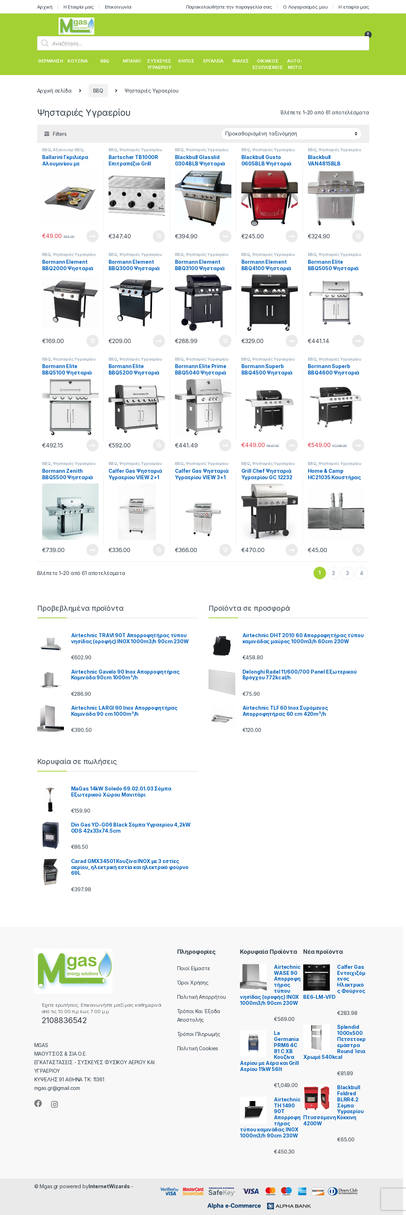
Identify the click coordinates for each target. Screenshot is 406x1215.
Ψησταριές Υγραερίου (140, 149)
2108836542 (64, 1020)
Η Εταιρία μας (79, 7)
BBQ (105, 61)
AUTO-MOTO (294, 64)
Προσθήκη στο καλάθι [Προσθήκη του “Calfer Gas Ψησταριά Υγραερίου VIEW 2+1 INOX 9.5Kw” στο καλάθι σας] (159, 550)
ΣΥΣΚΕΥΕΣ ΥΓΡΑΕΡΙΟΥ (159, 64)
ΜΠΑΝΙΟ (132, 61)
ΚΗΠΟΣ (186, 61)
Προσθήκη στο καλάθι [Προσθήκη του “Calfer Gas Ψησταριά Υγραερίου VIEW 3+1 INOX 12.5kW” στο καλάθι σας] (225, 550)
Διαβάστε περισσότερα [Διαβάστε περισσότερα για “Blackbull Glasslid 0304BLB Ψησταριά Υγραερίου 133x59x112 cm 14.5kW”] (225, 236)
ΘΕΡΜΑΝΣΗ (50, 61)
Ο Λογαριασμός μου (305, 7)
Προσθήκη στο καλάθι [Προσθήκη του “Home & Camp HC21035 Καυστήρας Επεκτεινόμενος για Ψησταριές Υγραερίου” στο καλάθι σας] (358, 550)
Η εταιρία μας (354, 7)
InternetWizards (109, 1186)
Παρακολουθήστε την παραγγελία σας (229, 7)
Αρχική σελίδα (54, 91)
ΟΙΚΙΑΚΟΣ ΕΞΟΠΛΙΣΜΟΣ (267, 64)
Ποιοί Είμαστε (193, 968)
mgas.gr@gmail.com (57, 1088)
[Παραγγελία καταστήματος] (291, 134)
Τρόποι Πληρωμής (198, 1034)
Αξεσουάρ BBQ (68, 149)
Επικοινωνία (118, 7)
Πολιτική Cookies (198, 1048)
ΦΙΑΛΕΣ (240, 61)
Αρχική (44, 7)
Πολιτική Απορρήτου (201, 997)
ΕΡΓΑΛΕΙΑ (213, 61)
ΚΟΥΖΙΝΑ (77, 61)
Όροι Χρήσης (193, 983)
